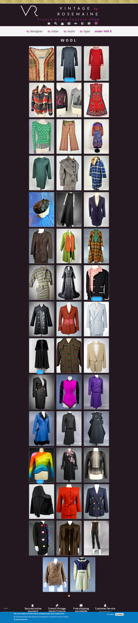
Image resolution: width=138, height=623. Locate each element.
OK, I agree (110, 614)
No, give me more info (20, 619)
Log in (5, 608)
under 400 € (103, 31)
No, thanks (119, 614)
